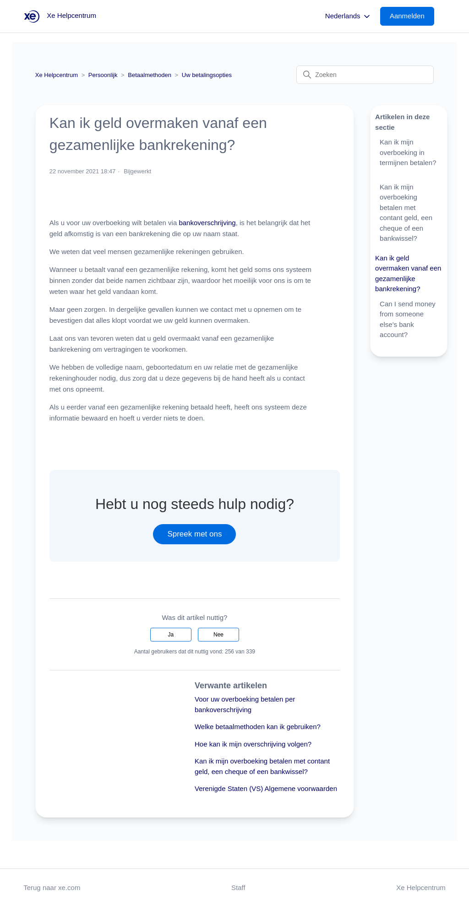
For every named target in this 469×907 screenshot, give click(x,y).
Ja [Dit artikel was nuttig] (171, 634)
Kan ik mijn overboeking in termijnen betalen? (408, 152)
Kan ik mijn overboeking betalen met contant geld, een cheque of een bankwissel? (406, 213)
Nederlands (348, 16)
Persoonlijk (103, 75)
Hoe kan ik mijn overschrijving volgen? (253, 744)
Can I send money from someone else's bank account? (408, 319)
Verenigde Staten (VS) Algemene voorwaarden (266, 788)
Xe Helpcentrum (56, 75)
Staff (238, 887)
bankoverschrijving (207, 223)
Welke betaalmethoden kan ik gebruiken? (258, 726)
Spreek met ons (194, 534)
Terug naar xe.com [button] (51, 887)
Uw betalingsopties (207, 75)
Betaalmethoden (149, 75)
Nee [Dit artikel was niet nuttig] (218, 634)
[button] (412, 16)
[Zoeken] (365, 75)
